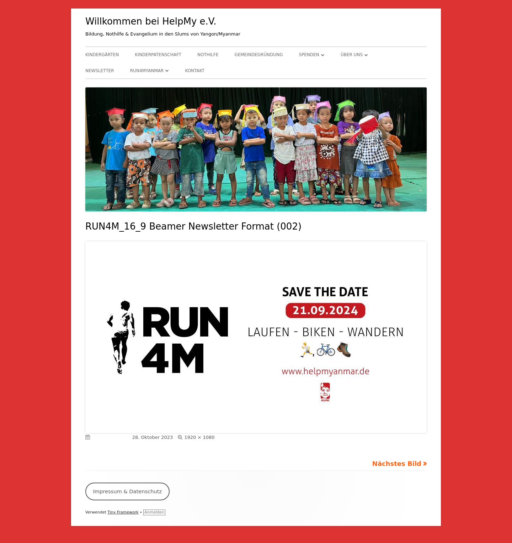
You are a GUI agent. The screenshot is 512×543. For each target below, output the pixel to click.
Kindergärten (102, 54)
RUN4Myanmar (147, 70)
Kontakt (194, 70)
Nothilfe (207, 54)
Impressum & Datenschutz (127, 491)
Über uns (352, 54)
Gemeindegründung (259, 54)
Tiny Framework (122, 512)
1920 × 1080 (199, 437)
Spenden (309, 54)
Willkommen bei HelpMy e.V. (151, 21)
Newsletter (99, 70)
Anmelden (154, 512)
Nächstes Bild (396, 463)
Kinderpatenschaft (158, 54)
